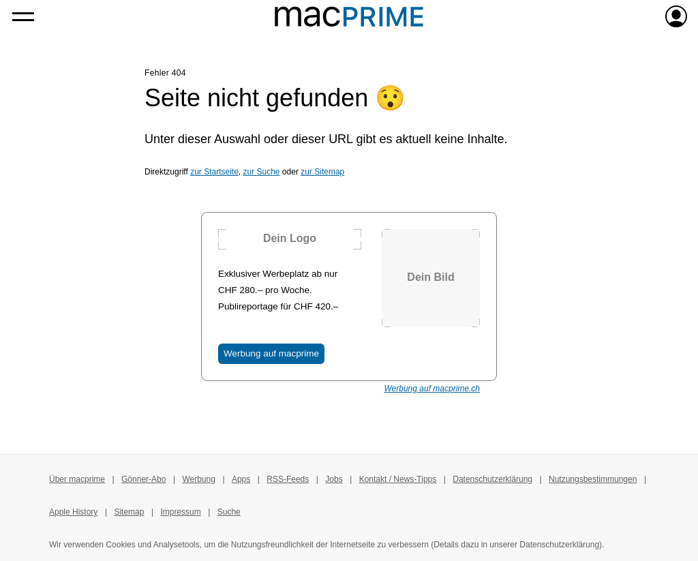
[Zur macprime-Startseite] (349, 16)
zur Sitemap (322, 172)
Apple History (73, 512)
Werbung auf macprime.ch (432, 388)
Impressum (180, 512)
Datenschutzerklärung (492, 479)
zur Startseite (214, 172)
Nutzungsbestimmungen (593, 479)
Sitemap (129, 512)
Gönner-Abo (143, 479)
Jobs (333, 479)
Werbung (198, 479)
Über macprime (77, 479)
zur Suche (261, 172)
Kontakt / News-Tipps (398, 479)
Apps (241, 479)
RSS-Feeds (288, 479)
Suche (229, 512)
